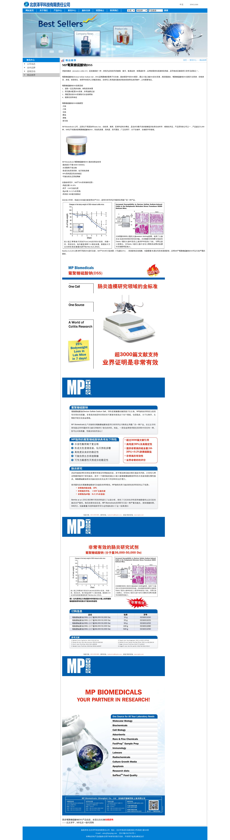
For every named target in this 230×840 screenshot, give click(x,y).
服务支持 (86, 10)
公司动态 (31, 64)
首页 (185, 60)
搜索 (165, 10)
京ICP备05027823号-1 (127, 833)
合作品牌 (31, 68)
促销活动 (31, 71)
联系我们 (114, 10)
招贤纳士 (100, 10)
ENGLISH (194, 4)
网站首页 (30, 10)
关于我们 (44, 10)
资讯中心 (72, 10)
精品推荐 (31, 75)
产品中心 (58, 10)
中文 (182, 4)
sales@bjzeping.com (109, 833)
